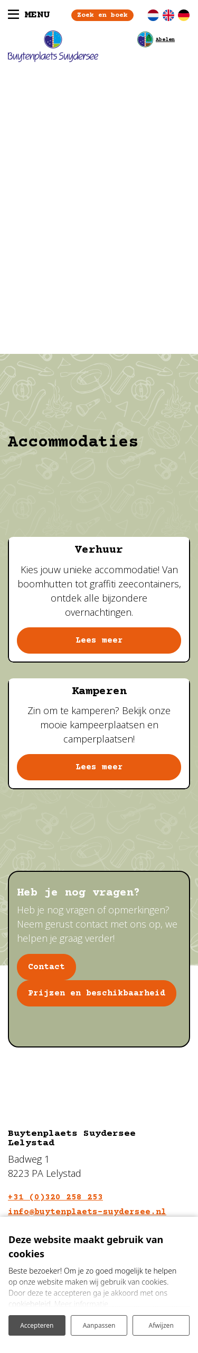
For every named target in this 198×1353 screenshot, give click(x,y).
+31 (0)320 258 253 (55, 1197)
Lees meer (99, 640)
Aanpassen (99, 1325)
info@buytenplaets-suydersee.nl (87, 1212)
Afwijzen (161, 1325)
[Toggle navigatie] (29, 15)
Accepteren (36, 1325)
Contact (46, 967)
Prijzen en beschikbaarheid (96, 993)
